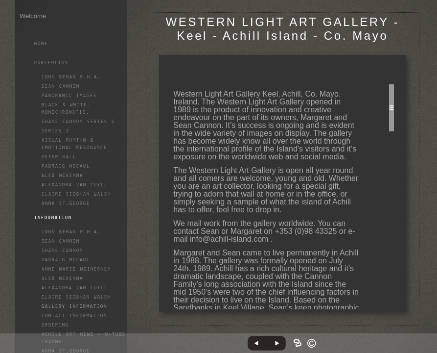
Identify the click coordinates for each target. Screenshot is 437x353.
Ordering (55, 325)
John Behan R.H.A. (71, 77)
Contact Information (74, 316)
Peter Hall (59, 157)
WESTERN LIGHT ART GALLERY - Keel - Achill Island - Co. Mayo (283, 28)
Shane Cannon (62, 250)
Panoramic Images (69, 96)
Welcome (33, 16)
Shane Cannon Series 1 (78, 122)
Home (41, 44)
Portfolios (51, 63)
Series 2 (55, 131)
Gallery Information (74, 306)
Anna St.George (66, 203)
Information (53, 218)
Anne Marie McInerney (76, 269)
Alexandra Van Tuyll (75, 185)
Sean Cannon (61, 86)
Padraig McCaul (66, 166)
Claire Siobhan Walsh (76, 194)
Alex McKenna (62, 175)
